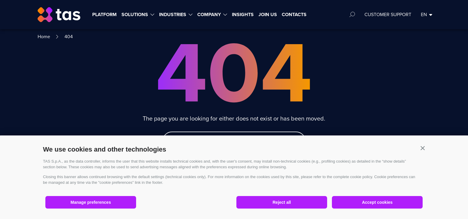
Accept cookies (377, 202)
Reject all (282, 202)
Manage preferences (90, 202)
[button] (422, 148)
